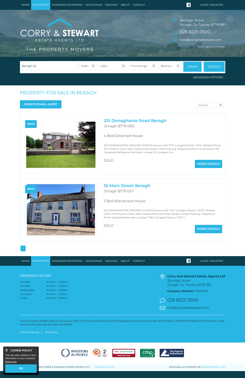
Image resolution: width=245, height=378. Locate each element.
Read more (11, 361)
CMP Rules (51, 339)
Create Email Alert (40, 111)
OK (21, 368)
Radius (86, 74)
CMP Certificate (29, 339)
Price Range (139, 74)
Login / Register (211, 4)
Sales (104, 74)
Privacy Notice (105, 374)
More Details (208, 170)
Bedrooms (168, 74)
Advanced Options (208, 84)
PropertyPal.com (213, 374)
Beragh (29, 74)
